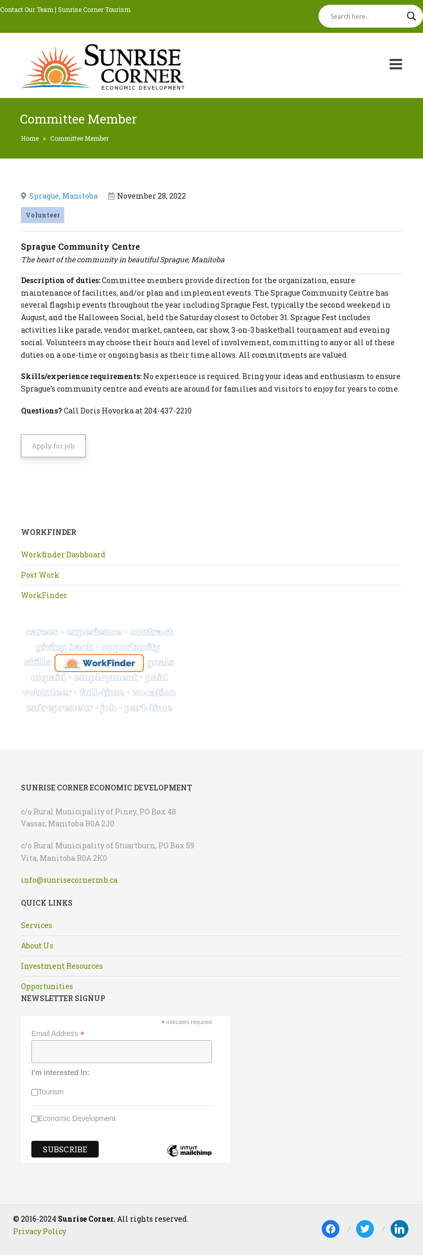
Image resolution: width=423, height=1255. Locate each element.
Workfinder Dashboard (63, 554)
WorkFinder (44, 595)
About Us (37, 946)
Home (30, 138)
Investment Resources (62, 966)
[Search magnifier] (411, 16)
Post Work (40, 575)
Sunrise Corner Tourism (94, 9)
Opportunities (47, 986)
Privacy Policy (39, 1231)
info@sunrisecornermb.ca (69, 880)
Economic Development (76, 1118)
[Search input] (366, 16)
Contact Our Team (26, 9)
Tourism (51, 1092)
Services (36, 925)
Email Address (58, 1034)
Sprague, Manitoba (63, 196)
